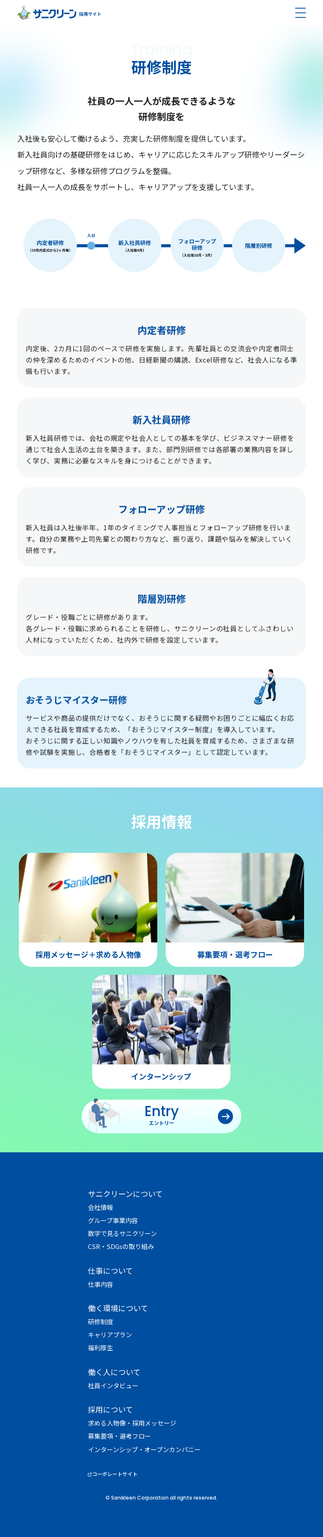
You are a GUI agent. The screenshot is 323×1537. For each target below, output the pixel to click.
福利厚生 (100, 1347)
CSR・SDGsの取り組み (121, 1246)
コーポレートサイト (115, 1473)
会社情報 (100, 1207)
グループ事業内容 (113, 1220)
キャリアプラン (110, 1334)
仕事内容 (100, 1284)
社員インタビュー (113, 1385)
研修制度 (100, 1321)
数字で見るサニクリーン (122, 1233)
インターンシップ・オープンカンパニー (144, 1449)
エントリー (161, 1138)
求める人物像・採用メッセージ (132, 1422)
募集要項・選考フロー (119, 1435)
